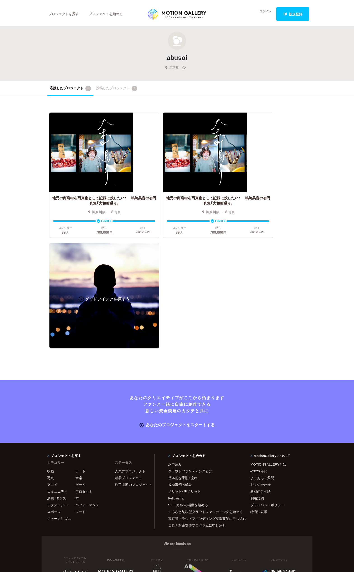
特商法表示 (258, 383)
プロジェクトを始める (106, 14)
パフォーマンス (87, 376)
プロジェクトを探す (63, 14)
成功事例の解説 (180, 355)
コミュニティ (57, 362)
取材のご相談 (260, 362)
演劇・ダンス (56, 369)
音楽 (78, 349)
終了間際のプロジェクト (132, 355)
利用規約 (257, 369)
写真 (50, 349)
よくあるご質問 (262, 349)
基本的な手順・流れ (182, 349)
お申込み (175, 335)
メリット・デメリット (184, 362)
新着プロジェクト (128, 349)
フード (80, 383)
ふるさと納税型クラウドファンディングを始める (203, 383)
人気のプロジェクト (130, 342)
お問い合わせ (260, 355)
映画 (50, 342)
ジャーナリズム (59, 389)
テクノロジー (57, 376)
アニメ (52, 355)
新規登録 (293, 14)
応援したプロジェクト (70, 90)
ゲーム (80, 355)
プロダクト (83, 362)
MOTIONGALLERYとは (268, 335)
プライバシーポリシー (267, 376)
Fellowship (176, 369)
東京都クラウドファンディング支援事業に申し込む (203, 389)
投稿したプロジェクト (116, 90)
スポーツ (54, 383)
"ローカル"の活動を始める (188, 376)
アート (80, 342)
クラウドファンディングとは (190, 342)
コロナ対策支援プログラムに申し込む (197, 396)
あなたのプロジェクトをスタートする (177, 296)
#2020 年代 (258, 342)
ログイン (263, 14)
